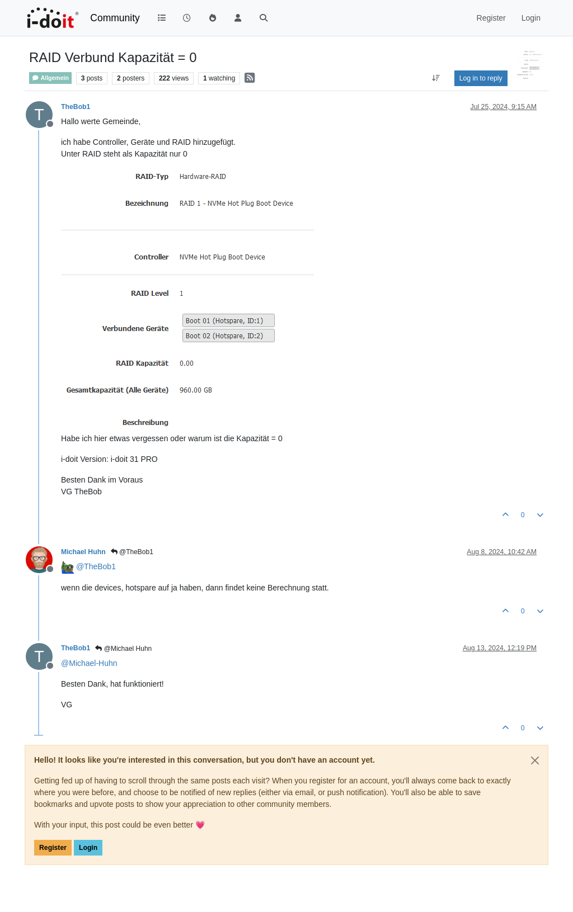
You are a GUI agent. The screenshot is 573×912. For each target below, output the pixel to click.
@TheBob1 (132, 552)
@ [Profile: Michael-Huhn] (89, 663)
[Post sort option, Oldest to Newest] (435, 78)
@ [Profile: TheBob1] (96, 566)
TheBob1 (75, 107)
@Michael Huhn (123, 649)
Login (88, 848)
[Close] (535, 760)
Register (53, 848)
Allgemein (50, 78)
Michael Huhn (83, 552)
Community (115, 17)
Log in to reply (480, 78)
